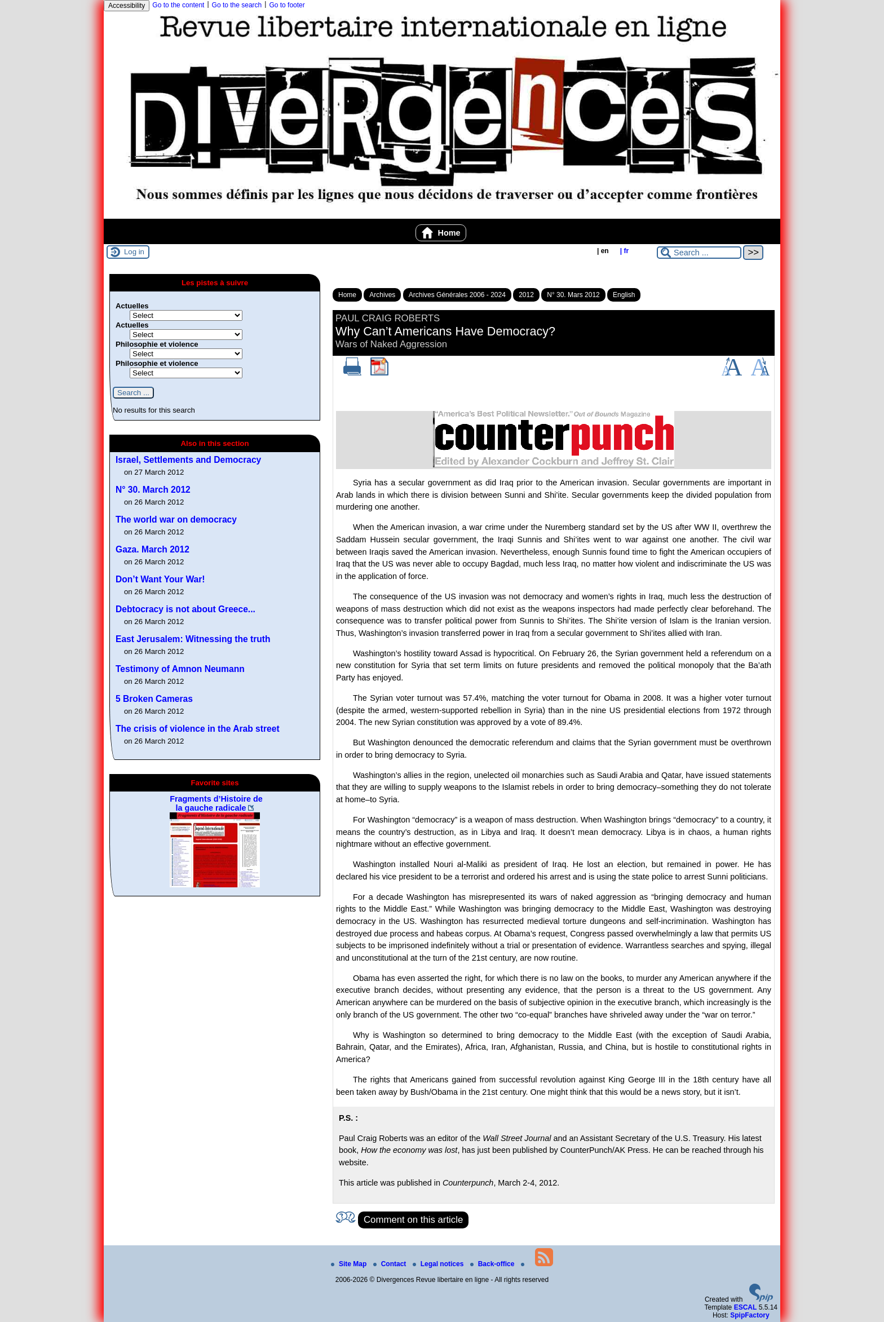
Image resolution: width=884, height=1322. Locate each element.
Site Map (350, 1264)
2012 (526, 295)
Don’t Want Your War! (160, 579)
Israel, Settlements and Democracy (188, 460)
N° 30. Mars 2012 (573, 295)
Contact (390, 1264)
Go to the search (237, 5)
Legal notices (439, 1264)
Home (441, 232)
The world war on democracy (176, 519)
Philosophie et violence (157, 344)
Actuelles (132, 306)
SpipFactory (749, 1315)
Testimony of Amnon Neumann (180, 669)
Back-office (493, 1264)
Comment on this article (413, 1219)
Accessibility (126, 6)
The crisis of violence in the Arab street (198, 728)
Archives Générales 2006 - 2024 (457, 295)
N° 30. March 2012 (153, 489)
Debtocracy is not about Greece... (185, 609)
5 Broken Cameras (154, 699)
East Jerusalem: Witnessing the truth (193, 639)
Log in (134, 251)
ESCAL (745, 1307)
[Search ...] (699, 252)
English (624, 295)
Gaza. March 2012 (152, 549)
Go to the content (178, 5)
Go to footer (286, 5)
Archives (382, 295)
